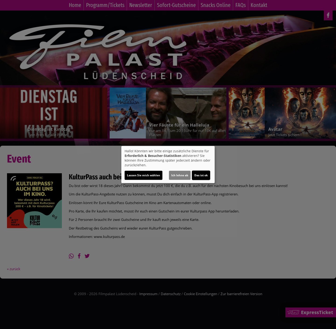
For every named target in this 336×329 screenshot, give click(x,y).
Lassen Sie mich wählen (143, 175)
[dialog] (168, 164)
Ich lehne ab (179, 175)
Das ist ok (201, 175)
